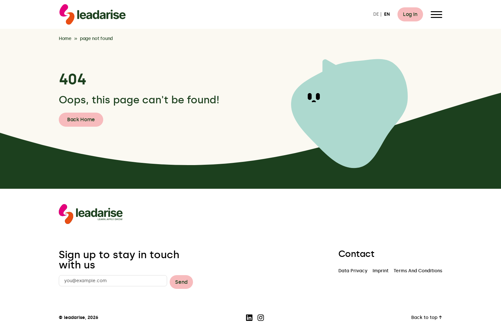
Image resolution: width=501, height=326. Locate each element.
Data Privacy (352, 271)
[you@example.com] (113, 280)
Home (65, 38)
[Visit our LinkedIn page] (249, 317)
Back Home (81, 119)
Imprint (381, 271)
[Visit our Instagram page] (261, 317)
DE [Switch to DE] (376, 14)
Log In (410, 14)
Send (181, 282)
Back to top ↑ (426, 317)
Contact (356, 254)
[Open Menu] (436, 14)
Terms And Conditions (418, 271)
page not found (96, 38)
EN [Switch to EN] (387, 14)
